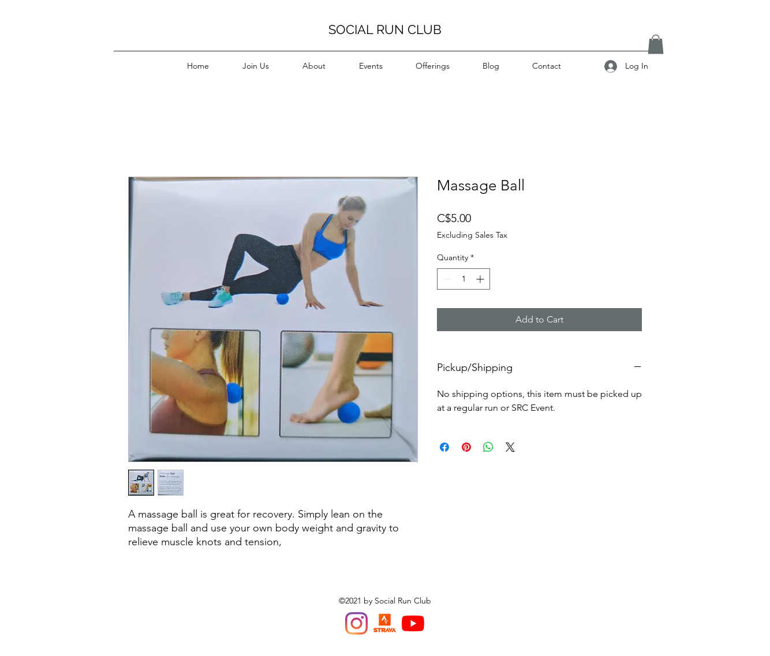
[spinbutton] (463, 279)
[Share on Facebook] (444, 447)
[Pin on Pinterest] (466, 447)
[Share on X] (510, 447)
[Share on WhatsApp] (488, 447)
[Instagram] (356, 623)
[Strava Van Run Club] (384, 623)
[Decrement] (446, 279)
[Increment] (481, 279)
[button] (656, 44)
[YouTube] (413, 623)
